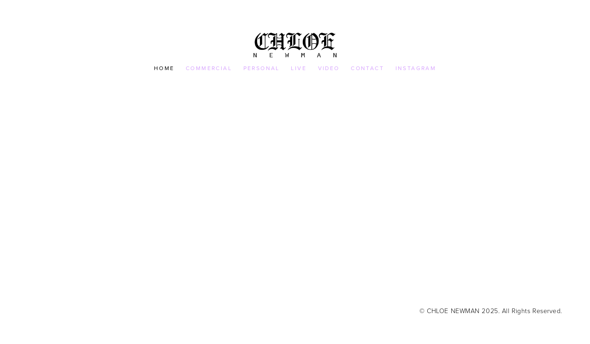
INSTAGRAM (416, 68)
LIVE (299, 68)
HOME (164, 68)
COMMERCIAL (209, 68)
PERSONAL (261, 68)
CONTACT (367, 68)
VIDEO (329, 68)
